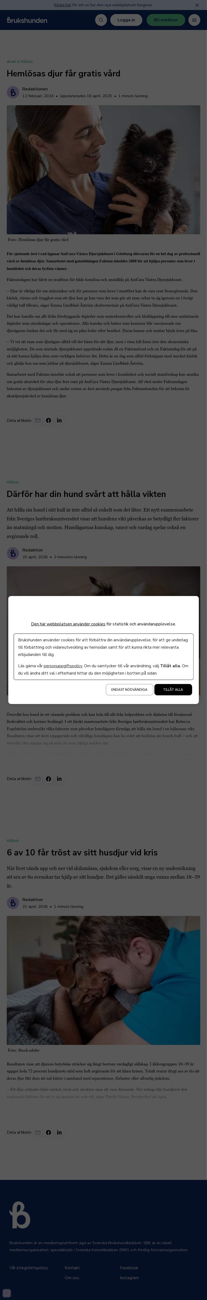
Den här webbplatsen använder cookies (68, 624)
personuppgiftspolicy (63, 666)
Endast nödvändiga (129, 690)
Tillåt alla (173, 690)
